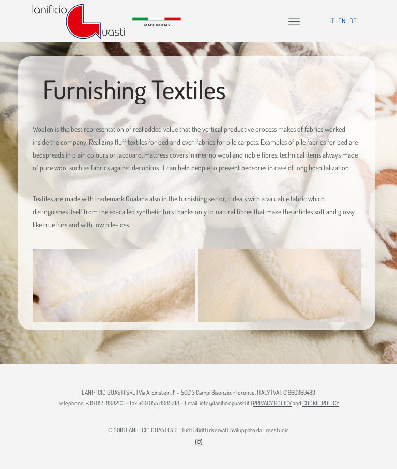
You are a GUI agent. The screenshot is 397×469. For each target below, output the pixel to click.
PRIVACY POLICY (272, 403)
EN (341, 21)
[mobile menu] (294, 20)
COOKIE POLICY (320, 403)
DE (353, 21)
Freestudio (276, 430)
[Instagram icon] (199, 442)
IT (331, 21)
